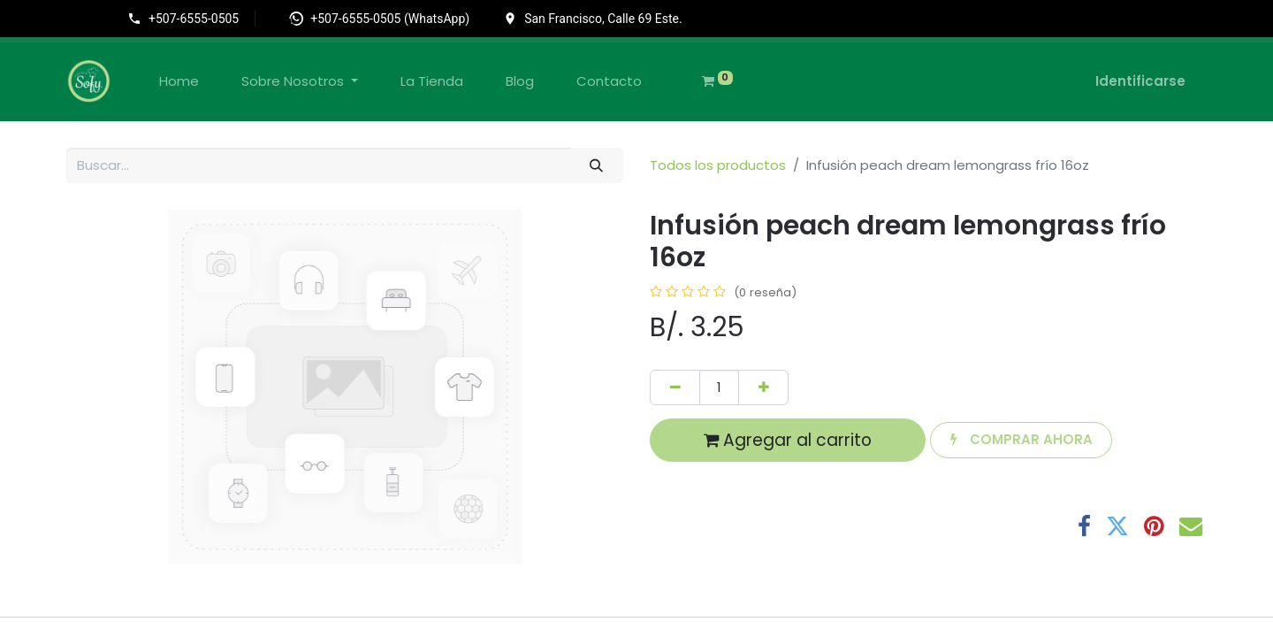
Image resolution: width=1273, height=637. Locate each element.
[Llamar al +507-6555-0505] (191, 18)
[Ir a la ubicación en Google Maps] (593, 18)
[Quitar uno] (675, 388)
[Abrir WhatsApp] (379, 18)
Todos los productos (718, 165)
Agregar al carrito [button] (788, 440)
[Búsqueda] (596, 166)
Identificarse (1140, 81)
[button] (1021, 440)
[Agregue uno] (763, 388)
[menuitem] (179, 82)
